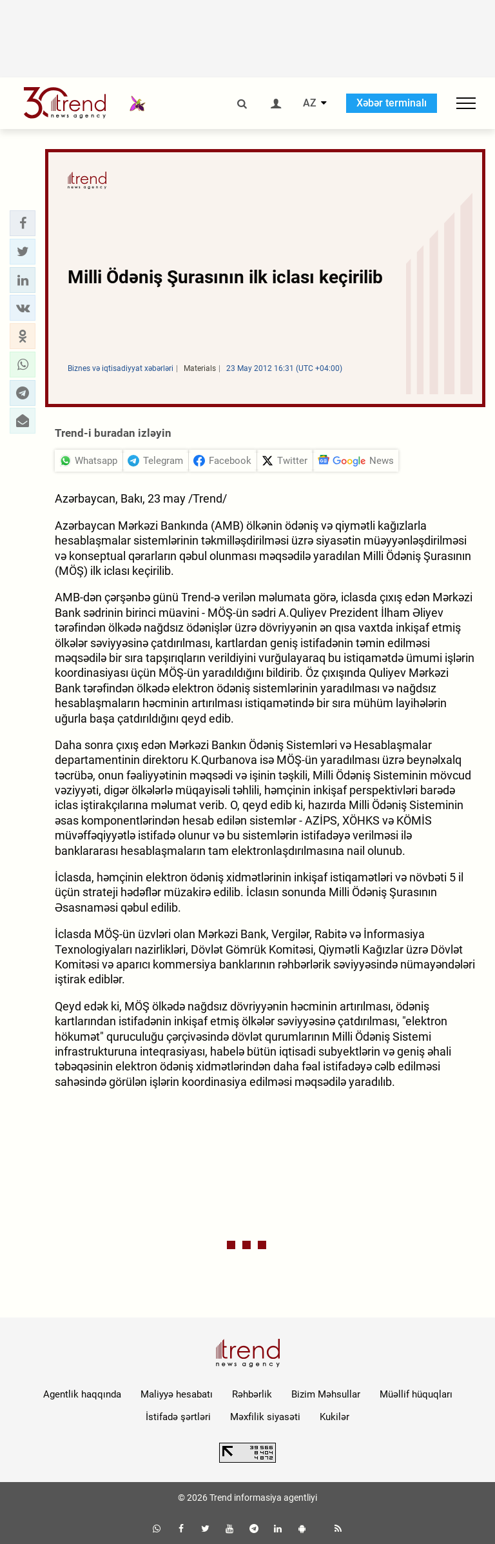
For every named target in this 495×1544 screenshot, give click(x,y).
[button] (23, 223)
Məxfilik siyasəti (265, 1417)
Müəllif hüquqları (416, 1394)
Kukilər (334, 1417)
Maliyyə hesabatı (177, 1394)
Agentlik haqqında (82, 1394)
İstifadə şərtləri (178, 1417)
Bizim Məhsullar (325, 1394)
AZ (309, 103)
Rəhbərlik (252, 1394)
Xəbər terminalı (391, 103)
